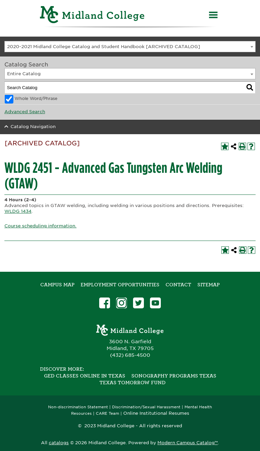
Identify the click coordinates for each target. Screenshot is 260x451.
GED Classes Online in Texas (84, 375)
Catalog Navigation (33, 126)
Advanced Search (24, 111)
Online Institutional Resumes (156, 413)
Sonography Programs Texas (173, 375)
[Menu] (213, 15)
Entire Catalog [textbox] (24, 73)
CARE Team (107, 413)
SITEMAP (208, 284)
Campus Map (57, 284)
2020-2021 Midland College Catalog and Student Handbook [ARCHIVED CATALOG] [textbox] (103, 46)
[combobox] (130, 46)
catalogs (59, 442)
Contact (178, 284)
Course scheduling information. (40, 225)
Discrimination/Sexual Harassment (146, 407)
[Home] (92, 15)
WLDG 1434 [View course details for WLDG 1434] (17, 211)
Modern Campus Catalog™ (187, 442)
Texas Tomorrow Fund (133, 382)
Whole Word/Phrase (36, 98)
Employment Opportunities (120, 284)
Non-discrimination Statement (78, 407)
